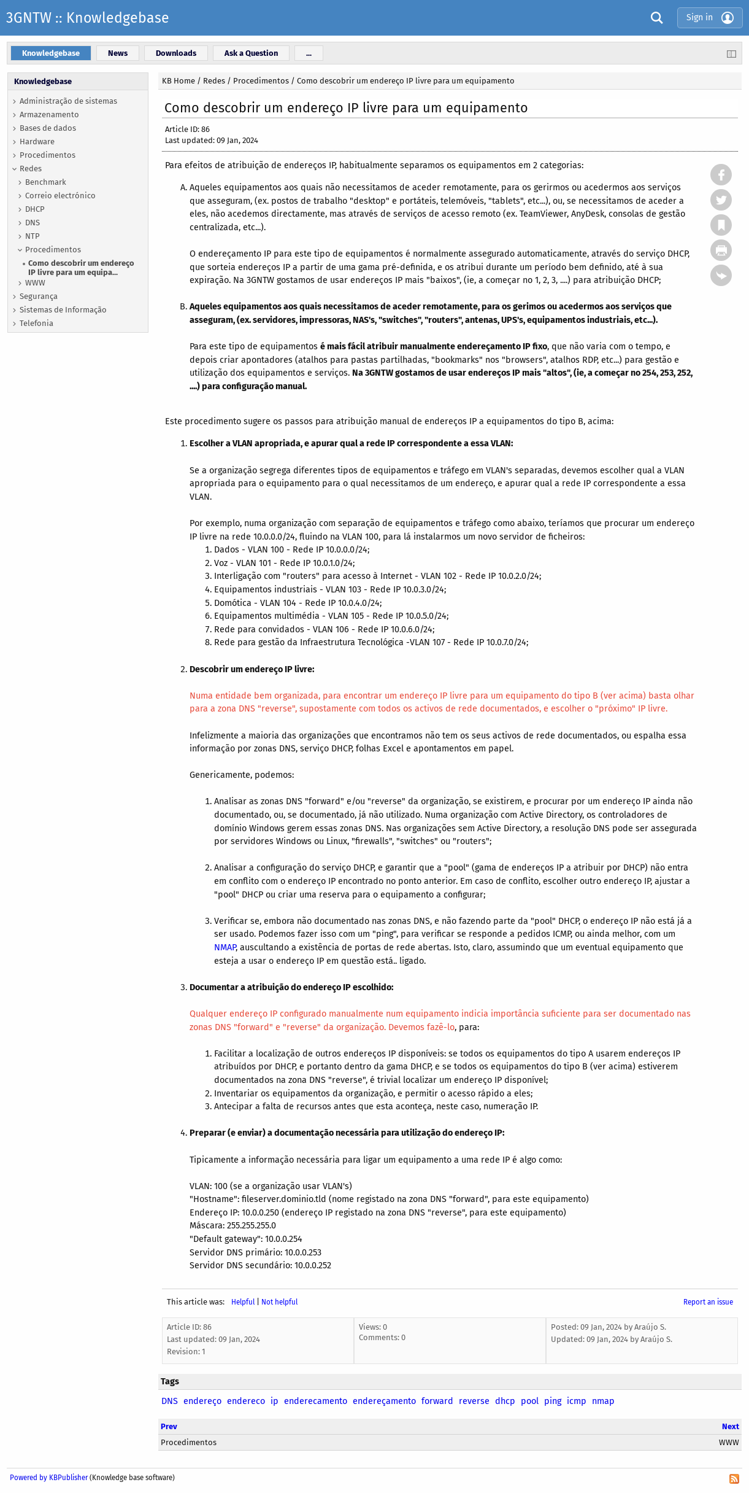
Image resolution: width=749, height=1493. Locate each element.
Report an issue (708, 1302)
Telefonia (36, 323)
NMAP (225, 947)
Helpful (243, 1302)
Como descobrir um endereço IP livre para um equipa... (81, 267)
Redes (31, 168)
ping (552, 1401)
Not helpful (279, 1302)
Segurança (39, 296)
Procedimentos (47, 155)
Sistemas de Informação (63, 309)
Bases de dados (48, 128)
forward (437, 1401)
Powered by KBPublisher (49, 1477)
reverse (474, 1401)
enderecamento (315, 1401)
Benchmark (45, 182)
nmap (603, 1401)
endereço (202, 1401)
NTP (32, 236)
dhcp (505, 1401)
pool (530, 1401)
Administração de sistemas (68, 101)
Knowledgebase (43, 81)
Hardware (37, 141)
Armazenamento (49, 114)
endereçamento (384, 1401)
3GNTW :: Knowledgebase (87, 17)
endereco (246, 1401)
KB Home (178, 80)
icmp (576, 1401)
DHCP (35, 209)
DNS (32, 222)
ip (274, 1401)
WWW (35, 282)
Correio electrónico (60, 195)
